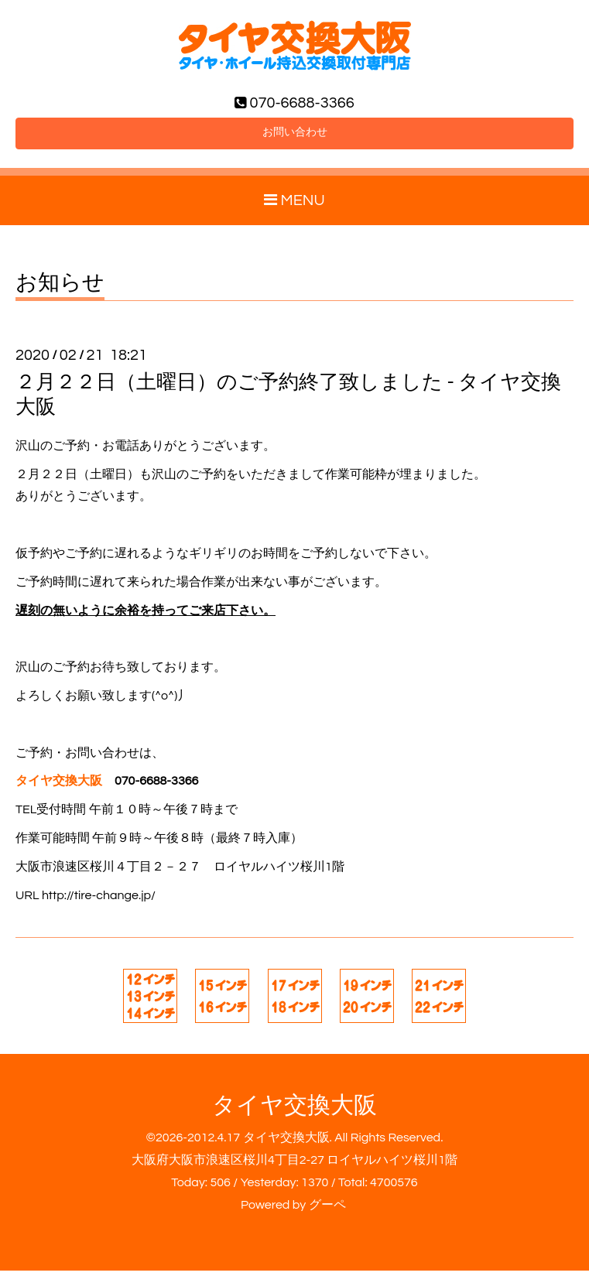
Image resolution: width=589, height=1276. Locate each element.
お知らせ (59, 289)
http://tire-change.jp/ (99, 901)
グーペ (327, 1210)
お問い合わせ (295, 137)
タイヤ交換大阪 (294, 1112)
